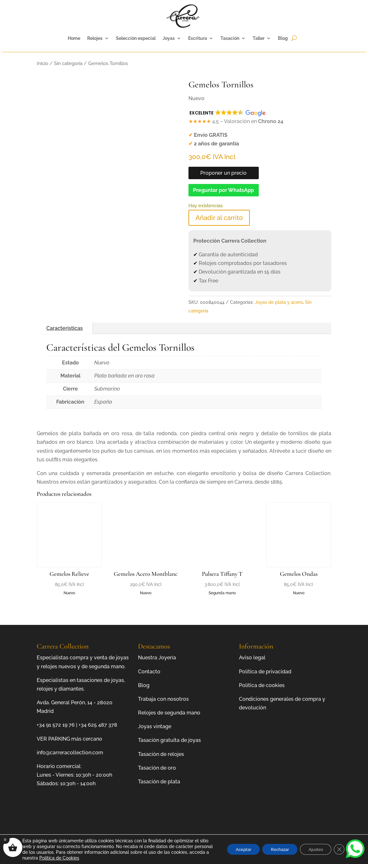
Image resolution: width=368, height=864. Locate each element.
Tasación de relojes (161, 754)
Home (74, 38)
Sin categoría (68, 63)
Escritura (197, 38)
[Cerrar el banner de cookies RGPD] (338, 849)
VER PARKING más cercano (69, 739)
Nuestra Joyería (157, 658)
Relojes (95, 38)
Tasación (229, 38)
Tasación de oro (157, 768)
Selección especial (136, 38)
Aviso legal (252, 658)
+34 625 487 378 (98, 725)
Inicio (42, 63)
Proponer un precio (223, 173)
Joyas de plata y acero (279, 302)
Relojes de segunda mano (169, 713)
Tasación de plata (159, 782)
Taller (258, 38)
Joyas (169, 38)
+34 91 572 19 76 (56, 725)
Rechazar (274, 849)
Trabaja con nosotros (163, 699)
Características (64, 328)
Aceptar (234, 849)
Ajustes (313, 849)
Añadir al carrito (219, 218)
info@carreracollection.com (70, 753)
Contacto (149, 672)
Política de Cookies (98, 857)
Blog (283, 38)
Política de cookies (262, 685)
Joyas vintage (154, 726)
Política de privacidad (265, 672)
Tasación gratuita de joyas (169, 740)
